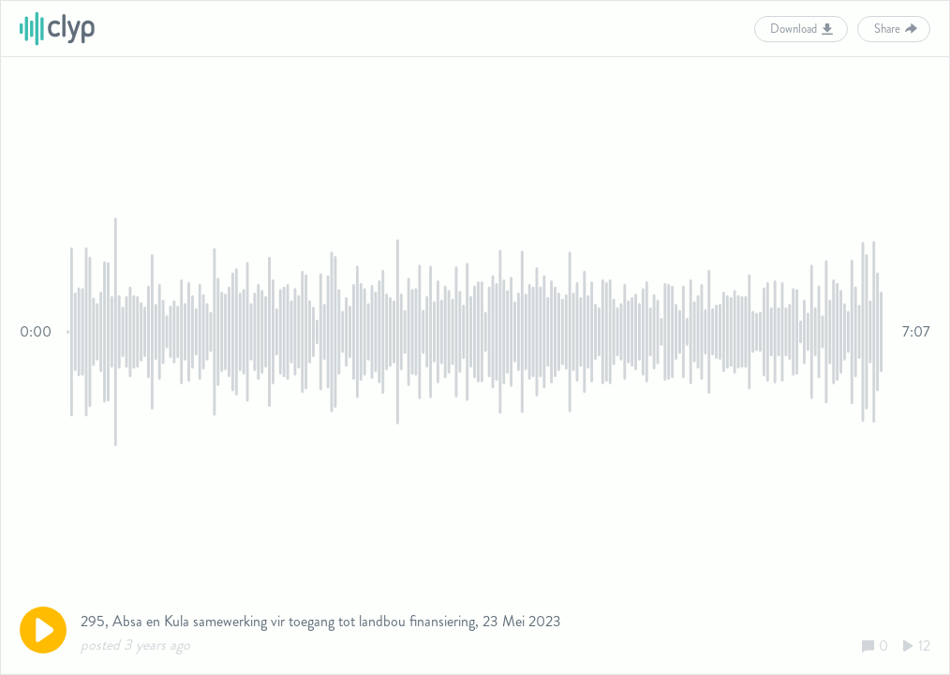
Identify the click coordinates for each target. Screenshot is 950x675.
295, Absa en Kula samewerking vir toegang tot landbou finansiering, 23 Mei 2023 (321, 621)
